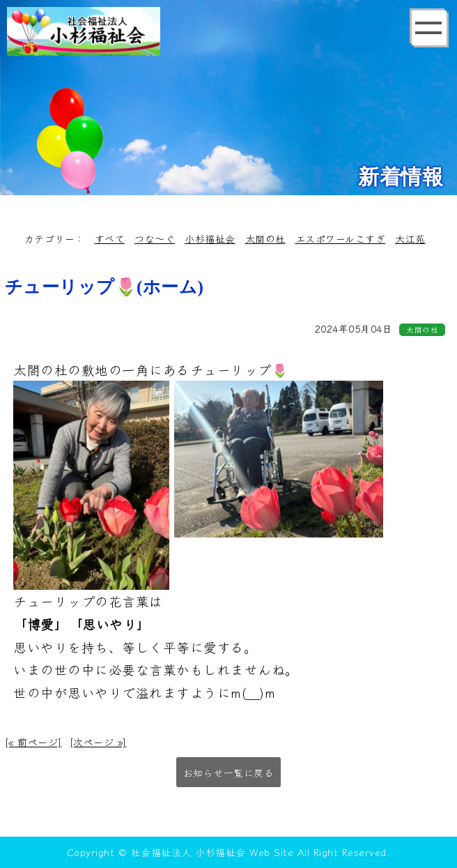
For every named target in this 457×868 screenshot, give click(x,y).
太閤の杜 (265, 238)
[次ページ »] (98, 742)
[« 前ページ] (33, 742)
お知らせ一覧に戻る (228, 772)
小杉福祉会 (210, 238)
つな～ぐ (154, 238)
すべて (110, 238)
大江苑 (410, 238)
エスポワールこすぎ (340, 238)
